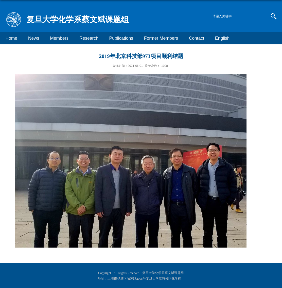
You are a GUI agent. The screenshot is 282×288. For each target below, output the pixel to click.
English (222, 38)
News (33, 38)
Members (59, 38)
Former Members (161, 38)
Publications (121, 38)
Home (11, 38)
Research (88, 38)
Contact (196, 38)
